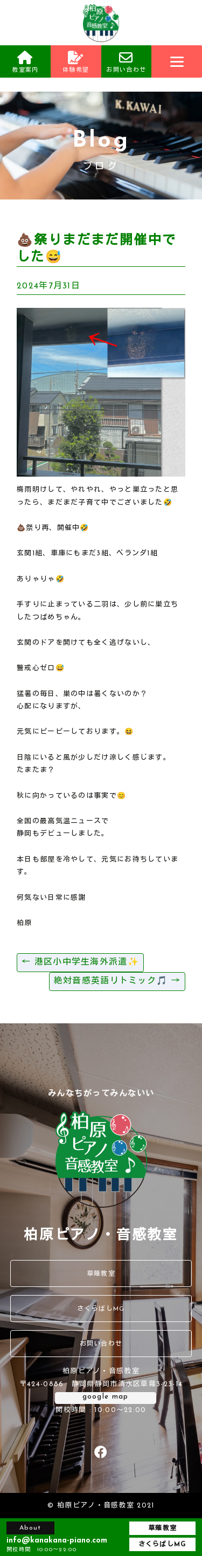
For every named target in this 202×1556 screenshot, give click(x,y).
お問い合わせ (126, 62)
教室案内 (25, 62)
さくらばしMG (100, 1309)
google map (105, 1396)
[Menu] (176, 61)
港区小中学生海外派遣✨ (80, 962)
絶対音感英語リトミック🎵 (117, 981)
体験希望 (76, 62)
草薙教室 (101, 1274)
